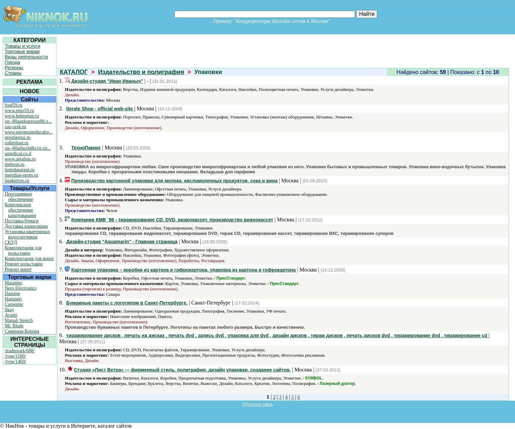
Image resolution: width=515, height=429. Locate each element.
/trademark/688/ (20, 350)
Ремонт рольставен (24, 263)
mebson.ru (15, 164)
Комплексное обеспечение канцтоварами (20, 210)
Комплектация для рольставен (23, 250)
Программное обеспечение (19, 196)
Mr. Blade (14, 325)
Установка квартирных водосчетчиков (27, 234)
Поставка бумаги (22, 220)
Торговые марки (22, 51)
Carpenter (14, 304)
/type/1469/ (15, 361)
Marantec (14, 282)
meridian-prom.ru (21, 175)
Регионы (14, 67)
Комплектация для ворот (29, 258)
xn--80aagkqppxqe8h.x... (28, 121)
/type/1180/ (15, 356)
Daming (12, 293)
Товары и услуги (22, 46)
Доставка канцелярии (26, 226)
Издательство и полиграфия (141, 72)
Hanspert (13, 298)
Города (12, 62)
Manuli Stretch (19, 320)
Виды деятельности (26, 57)
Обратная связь (257, 404)
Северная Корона (22, 331)
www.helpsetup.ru (22, 115)
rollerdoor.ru (16, 142)
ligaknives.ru (17, 180)
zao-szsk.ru (15, 126)
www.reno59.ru (19, 110)
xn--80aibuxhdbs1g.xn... (28, 148)
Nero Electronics (20, 288)
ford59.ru (14, 105)
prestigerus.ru (18, 137)
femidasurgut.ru (20, 169)
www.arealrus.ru (20, 159)
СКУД (11, 242)
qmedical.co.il (18, 153)
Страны (13, 73)
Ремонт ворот (18, 269)
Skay (9, 309)
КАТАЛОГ (74, 72)
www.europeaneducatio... (28, 132)
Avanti (11, 315)
